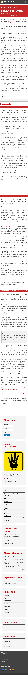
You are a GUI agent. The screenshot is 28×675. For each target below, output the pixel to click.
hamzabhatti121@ (8, 640)
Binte (6, 644)
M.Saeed (7, 643)
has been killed (8, 23)
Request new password (9, 432)
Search (3, 661)
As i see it (8, 106)
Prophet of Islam (8, 609)
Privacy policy (4, 657)
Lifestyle (6, 604)
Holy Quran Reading (9, 543)
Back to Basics (8, 600)
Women (6, 614)
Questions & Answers (9, 611)
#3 (26, 290)
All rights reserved (9, 674)
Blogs (4, 13)
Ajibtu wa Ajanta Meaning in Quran (12, 568)
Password (6, 428)
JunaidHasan (7, 646)
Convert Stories (8, 598)
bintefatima (7, 641)
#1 (26, 106)
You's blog (9, 13)
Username (6, 424)
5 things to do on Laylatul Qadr (11, 534)
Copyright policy (5, 659)
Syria (3, 96)
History (6, 603)
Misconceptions (8, 606)
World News (7, 597)
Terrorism (7, 612)
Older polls (7, 520)
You (6, 15)
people (6, 601)
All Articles (7, 595)
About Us (4, 656)
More (23, 545)
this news (9, 226)
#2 (26, 196)
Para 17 (6, 542)
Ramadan (7, 608)
